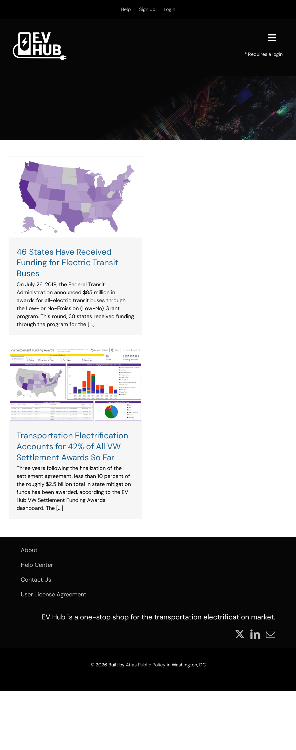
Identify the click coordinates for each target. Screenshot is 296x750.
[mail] (270, 634)
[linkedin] (255, 634)
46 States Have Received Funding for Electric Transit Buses (67, 262)
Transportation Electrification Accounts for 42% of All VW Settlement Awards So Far (72, 446)
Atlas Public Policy (145, 665)
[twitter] (239, 634)
